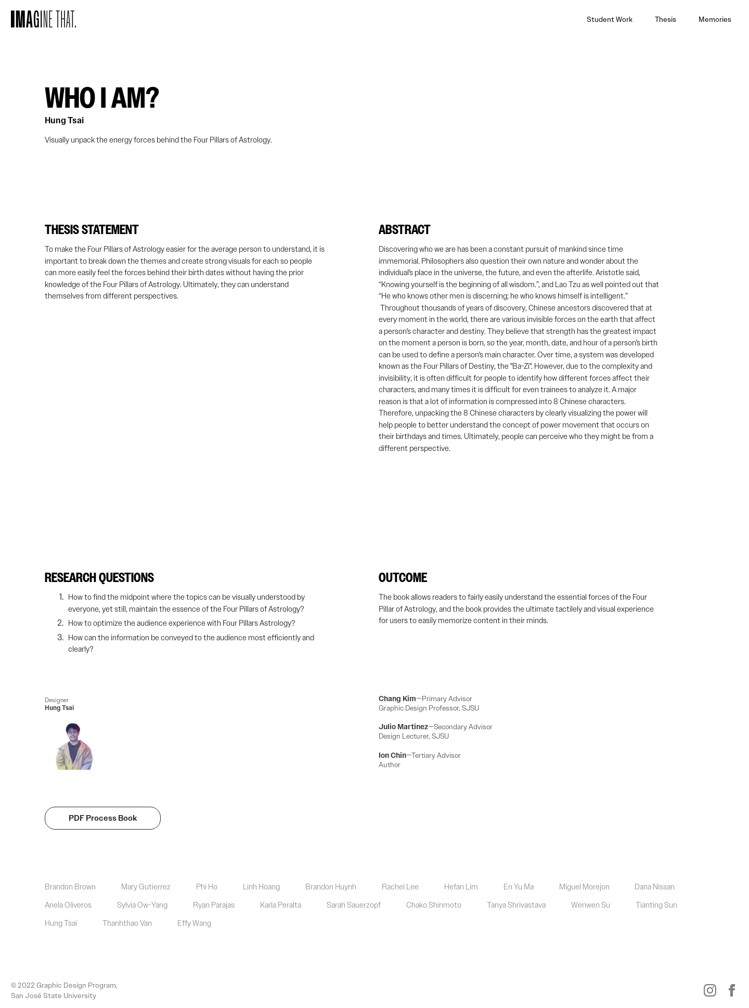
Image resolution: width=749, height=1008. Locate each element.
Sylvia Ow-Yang (142, 905)
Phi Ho (206, 887)
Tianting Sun (656, 905)
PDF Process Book (103, 818)
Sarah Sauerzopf (354, 905)
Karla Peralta (280, 905)
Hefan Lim (461, 887)
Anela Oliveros (68, 905)
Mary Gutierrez (146, 887)
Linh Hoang (261, 887)
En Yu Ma (518, 887)
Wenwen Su (590, 905)
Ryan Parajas (214, 905)
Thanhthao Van (127, 923)
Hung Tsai (64, 120)
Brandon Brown (70, 887)
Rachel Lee (400, 887)
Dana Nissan (655, 887)
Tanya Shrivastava (516, 905)
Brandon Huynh (330, 887)
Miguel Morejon (584, 887)
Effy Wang (194, 923)
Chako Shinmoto (433, 905)
